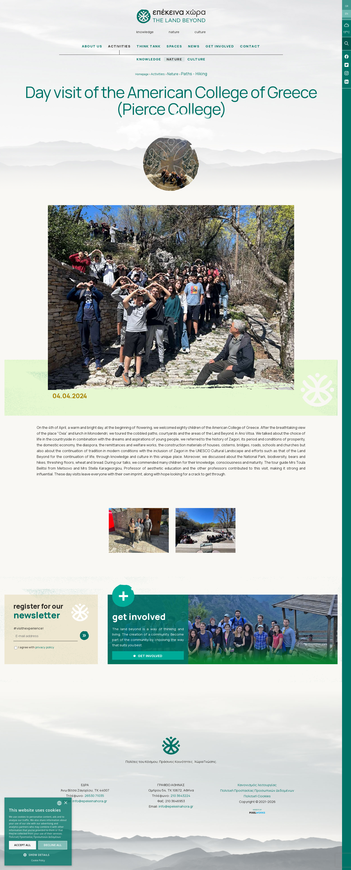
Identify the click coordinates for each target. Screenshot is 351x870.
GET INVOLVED (219, 46)
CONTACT (250, 46)
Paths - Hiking (194, 74)
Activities (158, 74)
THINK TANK (149, 46)
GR (346, 6)
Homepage (141, 74)
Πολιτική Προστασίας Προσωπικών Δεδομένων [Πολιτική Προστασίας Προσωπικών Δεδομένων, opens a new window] (35, 836)
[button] (38, 855)
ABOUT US (92, 46)
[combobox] (59, 803)
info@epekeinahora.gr (90, 801)
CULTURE (197, 59)
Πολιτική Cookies (257, 796)
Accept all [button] (22, 845)
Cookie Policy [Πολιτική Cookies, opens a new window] (38, 860)
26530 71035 (94, 795)
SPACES (174, 46)
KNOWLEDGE (148, 59)
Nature (172, 74)
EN (346, 13)
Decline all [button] (53, 845)
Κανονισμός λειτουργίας (257, 785)
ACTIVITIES (119, 46)
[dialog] (38, 832)
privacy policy (44, 647)
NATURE (174, 59)
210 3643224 (180, 795)
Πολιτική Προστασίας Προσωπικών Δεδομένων (257, 790)
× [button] (65, 803)
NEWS (193, 46)
